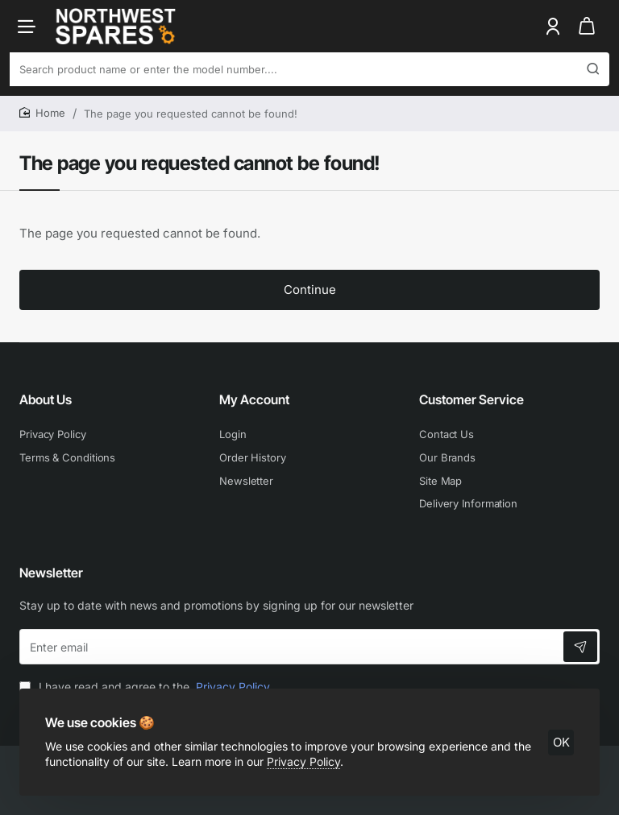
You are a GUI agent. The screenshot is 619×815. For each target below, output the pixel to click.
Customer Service (471, 399)
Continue (310, 289)
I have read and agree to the (146, 686)
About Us (45, 399)
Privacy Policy (303, 761)
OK (561, 742)
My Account (254, 399)
